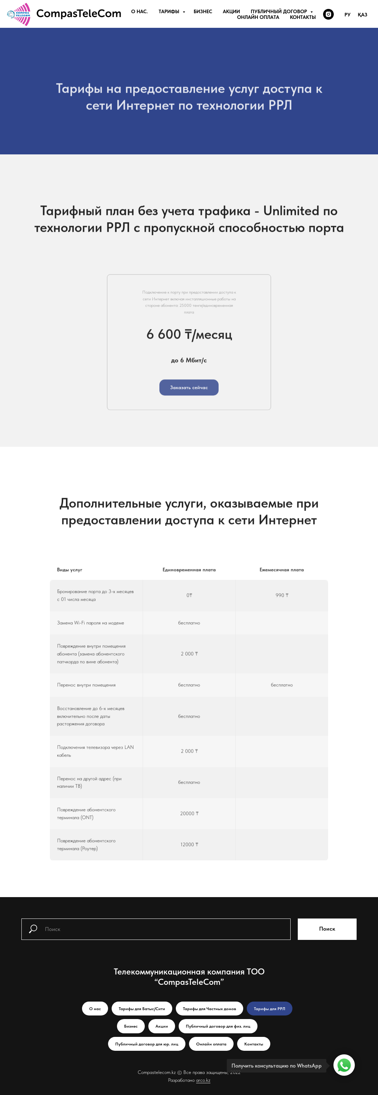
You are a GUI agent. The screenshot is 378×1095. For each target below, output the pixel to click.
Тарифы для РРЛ (269, 1008)
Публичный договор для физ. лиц (218, 1026)
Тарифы (170, 11)
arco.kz (203, 1080)
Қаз (362, 14)
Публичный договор (279, 11)
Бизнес (203, 11)
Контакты (303, 17)
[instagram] (328, 14)
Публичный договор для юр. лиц (146, 1044)
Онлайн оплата (258, 17)
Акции (231, 11)
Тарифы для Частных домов (209, 1008)
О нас (95, 1008)
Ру (347, 14)
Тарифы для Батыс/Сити (142, 1008)
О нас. (139, 11)
